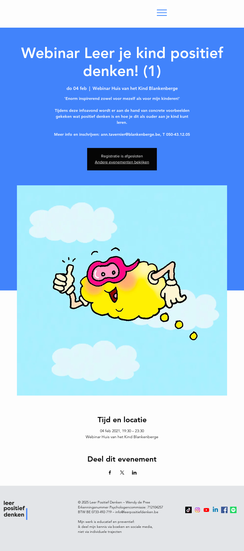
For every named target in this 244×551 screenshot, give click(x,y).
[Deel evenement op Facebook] (110, 473)
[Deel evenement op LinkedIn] (134, 473)
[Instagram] (197, 510)
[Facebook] (224, 510)
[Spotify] (233, 510)
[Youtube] (206, 510)
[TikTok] (188, 510)
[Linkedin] (215, 510)
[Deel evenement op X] (122, 473)
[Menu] (161, 12)
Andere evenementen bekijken (122, 162)
